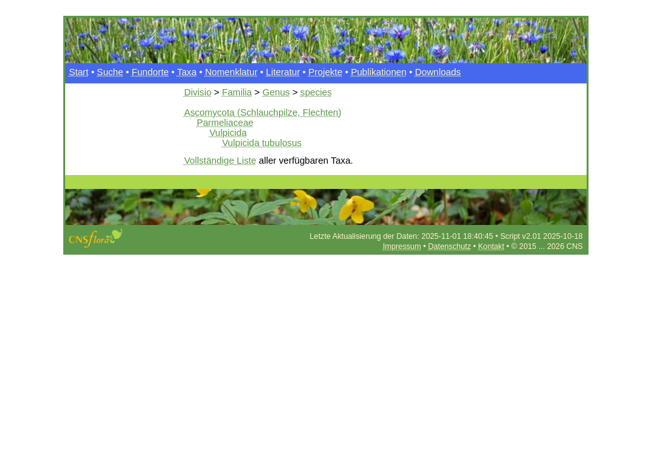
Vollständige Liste (220, 160)
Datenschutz (449, 246)
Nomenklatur (231, 72)
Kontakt (491, 246)
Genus (276, 92)
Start (79, 72)
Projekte (325, 72)
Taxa (187, 72)
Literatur (283, 72)
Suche (110, 72)
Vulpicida (228, 133)
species (316, 92)
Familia (237, 92)
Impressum (402, 246)
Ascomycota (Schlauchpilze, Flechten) (262, 112)
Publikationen (378, 72)
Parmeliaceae (225, 123)
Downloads (438, 72)
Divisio (197, 92)
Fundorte (150, 72)
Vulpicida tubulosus (262, 143)
